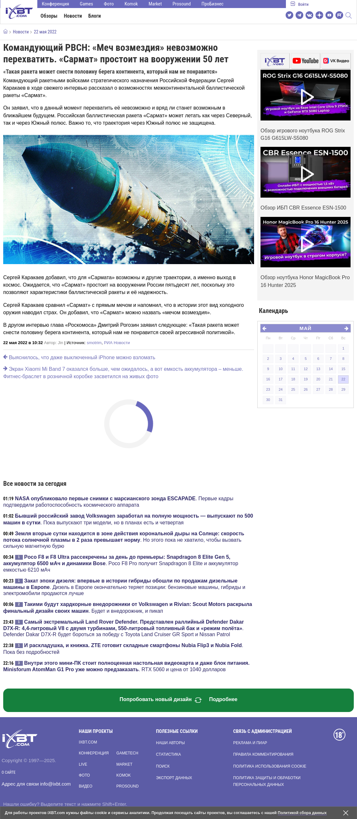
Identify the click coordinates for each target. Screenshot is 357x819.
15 (343, 369)
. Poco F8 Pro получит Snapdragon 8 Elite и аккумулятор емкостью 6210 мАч (120, 563)
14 (331, 369)
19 (305, 379)
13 (318, 369)
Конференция (55, 4)
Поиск (162, 766)
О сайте (8, 772)
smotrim (94, 342)
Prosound (182, 4)
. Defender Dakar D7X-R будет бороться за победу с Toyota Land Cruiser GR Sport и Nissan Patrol (123, 628)
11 (293, 369)
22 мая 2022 (45, 31)
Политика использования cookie (269, 766)
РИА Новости (117, 342)
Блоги (94, 16)
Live (83, 764)
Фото (109, 4)
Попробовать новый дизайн (161, 700)
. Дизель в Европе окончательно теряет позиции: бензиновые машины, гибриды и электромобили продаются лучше (124, 587)
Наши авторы (170, 743)
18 (293, 379)
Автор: (53, 342)
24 (280, 389)
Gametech (127, 753)
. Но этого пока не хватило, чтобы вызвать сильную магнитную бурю (123, 540)
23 (268, 389)
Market (155, 4)
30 (268, 400)
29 (343, 389)
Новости (73, 16)
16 (268, 379)
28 (331, 389)
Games (86, 4)
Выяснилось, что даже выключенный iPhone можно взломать (79, 357)
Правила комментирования (263, 754)
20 (318, 379)
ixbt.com (88, 742)
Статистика (168, 754)
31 (280, 400)
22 (343, 379)
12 (305, 369)
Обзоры (49, 16)
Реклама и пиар (250, 743)
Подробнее (223, 699)
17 (280, 379)
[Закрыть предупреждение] (346, 813)
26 (305, 389)
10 (280, 369)
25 (293, 389)
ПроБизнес (213, 4)
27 (318, 389)
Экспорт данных (174, 778)
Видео (85, 786)
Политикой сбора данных (302, 813)
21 (331, 379)
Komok (131, 4)
